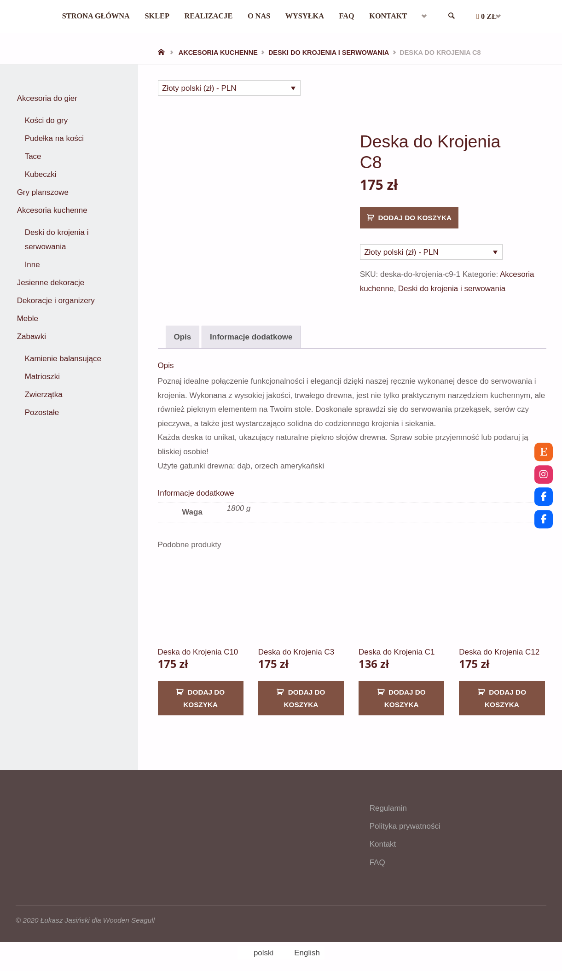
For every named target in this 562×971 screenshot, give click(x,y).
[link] (459, 16)
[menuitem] (430, 16)
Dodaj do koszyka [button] (204, 692)
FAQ (377, 856)
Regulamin (388, 801)
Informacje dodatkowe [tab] (251, 330)
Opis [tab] (182, 330)
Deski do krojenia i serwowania (328, 52)
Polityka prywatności (405, 819)
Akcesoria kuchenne (218, 52)
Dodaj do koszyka (415, 218)
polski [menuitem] (263, 946)
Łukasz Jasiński (65, 914)
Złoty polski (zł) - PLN (199, 88)
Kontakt (383, 838)
